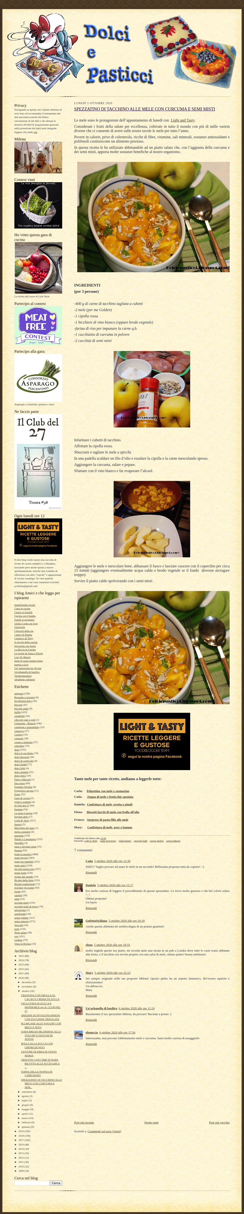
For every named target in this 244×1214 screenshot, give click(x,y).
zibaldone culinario (24, 679)
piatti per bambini (23, 861)
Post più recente (84, 1122)
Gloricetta (19, 627)
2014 (21, 1148)
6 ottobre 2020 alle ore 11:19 (137, 1008)
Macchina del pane (24, 827)
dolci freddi (20, 764)
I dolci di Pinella (23, 634)
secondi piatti (21, 902)
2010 (21, 1166)
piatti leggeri (21, 857)
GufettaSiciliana (96, 920)
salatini (18, 895)
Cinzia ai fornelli (23, 612)
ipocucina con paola (25, 645)
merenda (18, 835)
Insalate (18, 809)
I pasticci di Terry (23, 638)
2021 (21, 973)
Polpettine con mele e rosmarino (108, 791)
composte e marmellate (26, 727)
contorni (18, 738)
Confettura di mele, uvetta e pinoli (109, 804)
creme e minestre (23, 742)
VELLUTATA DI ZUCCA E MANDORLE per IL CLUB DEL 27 (41, 1007)
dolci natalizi (21, 772)
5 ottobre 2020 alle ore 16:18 (127, 920)
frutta (17, 794)
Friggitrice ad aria (23, 790)
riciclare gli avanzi (24, 887)
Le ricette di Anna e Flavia (28, 653)
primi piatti (20, 872)
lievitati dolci (21, 816)
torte (16, 928)
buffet (17, 712)
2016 (21, 1144)
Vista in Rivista (22, 943)
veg (16, 936)
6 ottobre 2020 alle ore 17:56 (117, 1032)
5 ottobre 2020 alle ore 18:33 (112, 945)
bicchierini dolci (23, 700)
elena (89, 945)
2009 (21, 1170)
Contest (18, 734)
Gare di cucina (22, 798)
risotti (17, 891)
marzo (25, 1118)
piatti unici (20, 865)
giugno (26, 1104)
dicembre (27, 982)
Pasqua (18, 850)
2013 (21, 1153)
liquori (18, 824)
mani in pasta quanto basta (28, 660)
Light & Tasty (21, 820)
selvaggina (20, 910)
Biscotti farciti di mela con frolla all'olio (113, 812)
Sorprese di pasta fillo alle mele (107, 819)
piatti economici (23, 854)
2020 (21, 977)
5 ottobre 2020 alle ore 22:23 (112, 972)
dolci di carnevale (23, 760)
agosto (25, 1096)
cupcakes (19, 745)
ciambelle (19, 715)
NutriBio (19, 842)
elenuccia (92, 1032)
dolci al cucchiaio (23, 753)
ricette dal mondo (23, 876)
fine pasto (19, 783)
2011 (21, 1162)
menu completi (22, 831)
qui (35, 132)
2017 (21, 1140)
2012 (21, 1157)
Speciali (18, 925)
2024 (21, 960)
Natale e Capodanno (25, 839)
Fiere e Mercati (22, 779)
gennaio (26, 1126)
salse (17, 898)
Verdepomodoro (23, 675)
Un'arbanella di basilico (27, 672)
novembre (27, 986)
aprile (25, 1113)
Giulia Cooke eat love (26, 623)
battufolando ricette (24, 604)
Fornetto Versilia (23, 786)
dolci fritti (19, 768)
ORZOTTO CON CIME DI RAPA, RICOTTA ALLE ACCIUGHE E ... (40, 1063)
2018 (21, 1135)
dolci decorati (21, 757)
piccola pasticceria (24, 869)
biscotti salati (21, 708)
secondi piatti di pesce (26, 906)
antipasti (18, 693)
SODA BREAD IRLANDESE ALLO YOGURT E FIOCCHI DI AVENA (41, 1035)
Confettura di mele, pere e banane (109, 827)
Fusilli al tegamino (24, 619)
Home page (151, 1122)
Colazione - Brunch (24, 723)
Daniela (91, 885)
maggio (26, 1109)
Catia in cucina (22, 608)
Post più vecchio (219, 1122)
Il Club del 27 (21, 805)
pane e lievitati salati (25, 846)
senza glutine (21, 917)
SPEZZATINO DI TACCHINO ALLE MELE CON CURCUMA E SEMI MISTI (144, 109)
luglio (25, 1100)
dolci (17, 749)
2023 (21, 964)
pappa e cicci (21, 664)
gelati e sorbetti (22, 801)
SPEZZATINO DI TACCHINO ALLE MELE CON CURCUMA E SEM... (41, 1083)
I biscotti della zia (23, 630)
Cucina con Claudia (24, 615)
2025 (21, 955)
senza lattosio (21, 921)
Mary (89, 972)
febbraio (26, 1122)
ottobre (26, 991)
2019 (21, 1131)
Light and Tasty (182, 120)
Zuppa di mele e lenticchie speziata (110, 797)
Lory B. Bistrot (22, 657)
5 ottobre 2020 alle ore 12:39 (112, 861)
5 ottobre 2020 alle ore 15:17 (115, 885)
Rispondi (91, 872)
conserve (19, 730)
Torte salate (20, 932)
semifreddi (20, 913)
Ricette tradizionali (24, 884)
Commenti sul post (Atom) (104, 1131)
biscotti (18, 704)
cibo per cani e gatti (24, 719)
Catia (89, 861)
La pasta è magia (23, 813)
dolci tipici (20, 775)
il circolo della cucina (25, 642)
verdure (18, 939)
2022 (21, 969)
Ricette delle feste (23, 880)
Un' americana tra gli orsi (27, 668)
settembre (27, 1091)
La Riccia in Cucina (25, 649)
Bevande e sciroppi (24, 697)
